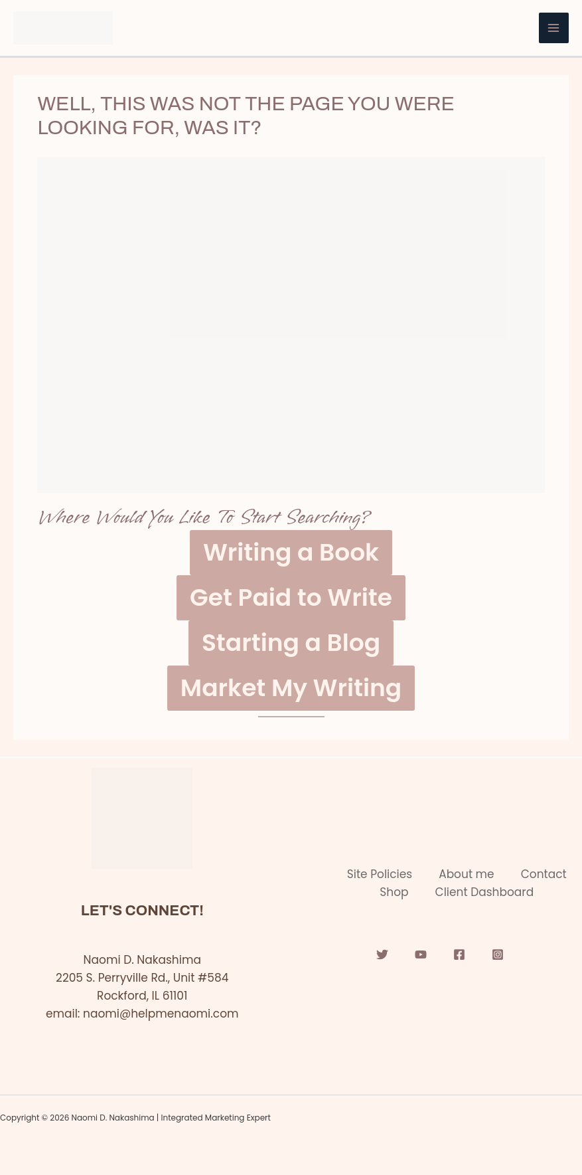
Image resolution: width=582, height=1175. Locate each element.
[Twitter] (382, 954)
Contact (544, 874)
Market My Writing (291, 688)
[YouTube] (421, 954)
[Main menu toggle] (554, 28)
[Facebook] (459, 954)
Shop (394, 892)
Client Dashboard (484, 892)
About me (466, 874)
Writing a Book (291, 552)
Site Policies (379, 874)
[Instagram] (498, 954)
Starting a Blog (291, 643)
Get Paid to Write (291, 597)
